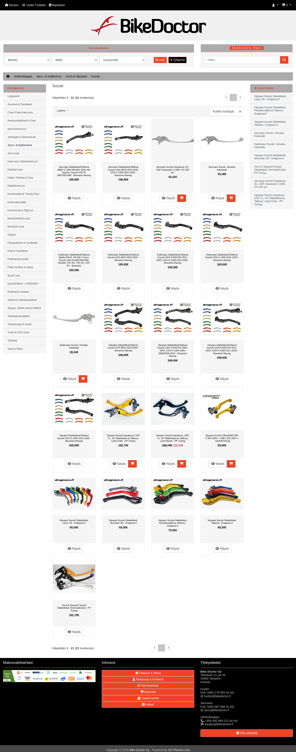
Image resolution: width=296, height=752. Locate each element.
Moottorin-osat (16, 226)
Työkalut (12, 340)
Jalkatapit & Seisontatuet (22, 137)
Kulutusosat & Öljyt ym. (21, 210)
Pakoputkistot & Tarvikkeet (22, 242)
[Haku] (242, 60)
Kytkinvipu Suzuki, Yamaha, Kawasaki (74, 346)
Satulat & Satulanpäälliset (22, 300)
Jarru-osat (13, 153)
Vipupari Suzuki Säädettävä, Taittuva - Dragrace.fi (222, 521)
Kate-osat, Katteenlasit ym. (23, 161)
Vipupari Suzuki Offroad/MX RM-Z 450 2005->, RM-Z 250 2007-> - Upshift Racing (222, 438)
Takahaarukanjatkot (19, 316)
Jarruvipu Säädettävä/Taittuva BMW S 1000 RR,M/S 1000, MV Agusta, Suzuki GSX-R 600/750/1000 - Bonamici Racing (74, 171)
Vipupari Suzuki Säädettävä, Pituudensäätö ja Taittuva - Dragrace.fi (172, 523)
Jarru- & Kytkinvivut (48, 76)
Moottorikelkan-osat (19, 218)
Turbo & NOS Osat (18, 332)
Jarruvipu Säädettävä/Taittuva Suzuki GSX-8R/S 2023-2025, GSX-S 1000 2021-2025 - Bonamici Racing (123, 171)
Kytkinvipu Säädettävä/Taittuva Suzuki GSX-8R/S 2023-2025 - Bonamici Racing (123, 257)
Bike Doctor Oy (140, 750)
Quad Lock (14, 275)
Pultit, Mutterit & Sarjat (20, 267)
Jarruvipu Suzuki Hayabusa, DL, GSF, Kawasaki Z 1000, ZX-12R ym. (172, 170)
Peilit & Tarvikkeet (18, 251)
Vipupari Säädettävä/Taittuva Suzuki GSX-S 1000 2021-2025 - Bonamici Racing (74, 438)
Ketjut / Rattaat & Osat (20, 177)
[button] (275, 5)
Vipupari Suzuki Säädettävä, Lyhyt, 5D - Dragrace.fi (74, 521)
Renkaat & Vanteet (18, 291)
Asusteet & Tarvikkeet (20, 104)
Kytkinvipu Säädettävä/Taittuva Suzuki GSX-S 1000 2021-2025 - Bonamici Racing (222, 257)
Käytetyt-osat (15, 169)
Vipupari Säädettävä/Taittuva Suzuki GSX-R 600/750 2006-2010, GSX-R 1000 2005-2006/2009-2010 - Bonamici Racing (172, 350)
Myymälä (148, 692)
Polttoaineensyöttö (18, 259)
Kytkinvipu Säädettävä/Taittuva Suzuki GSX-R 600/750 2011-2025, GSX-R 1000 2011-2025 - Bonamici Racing (172, 258)
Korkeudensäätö (17, 202)
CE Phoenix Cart (179, 750)
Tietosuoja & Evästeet (148, 679)
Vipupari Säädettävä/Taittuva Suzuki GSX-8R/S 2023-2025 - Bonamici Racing (123, 348)
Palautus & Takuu (148, 673)
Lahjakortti (13, 96)
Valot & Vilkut (15, 348)
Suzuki (95, 76)
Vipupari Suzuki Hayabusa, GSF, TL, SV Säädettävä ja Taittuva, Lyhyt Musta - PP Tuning (172, 438)
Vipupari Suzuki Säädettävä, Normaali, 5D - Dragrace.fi (123, 521)
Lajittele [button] (61, 110)
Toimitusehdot (147, 685)
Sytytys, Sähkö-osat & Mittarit (24, 308)
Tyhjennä (177, 60)
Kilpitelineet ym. (16, 185)
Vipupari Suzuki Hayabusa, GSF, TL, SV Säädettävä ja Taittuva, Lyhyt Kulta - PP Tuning (123, 438)
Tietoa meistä (148, 698)
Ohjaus (12, 234)
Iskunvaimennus (17, 129)
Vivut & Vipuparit (76, 76)
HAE (160, 60)
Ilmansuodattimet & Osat (22, 120)
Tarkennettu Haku (247, 48)
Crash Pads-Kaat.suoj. (20, 112)
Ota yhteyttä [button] (247, 733)
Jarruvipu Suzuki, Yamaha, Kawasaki (222, 168)
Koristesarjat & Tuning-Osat (23, 194)
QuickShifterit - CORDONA (23, 283)
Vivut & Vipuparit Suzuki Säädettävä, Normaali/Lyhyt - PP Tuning (74, 608)
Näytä (74, 198)
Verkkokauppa (23, 76)
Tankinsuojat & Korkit (20, 324)
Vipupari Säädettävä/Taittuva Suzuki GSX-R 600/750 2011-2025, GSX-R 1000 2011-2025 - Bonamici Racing (222, 349)
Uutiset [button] (148, 704)
